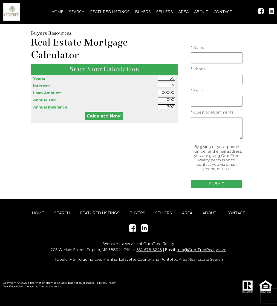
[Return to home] (11, 12)
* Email (197, 91)
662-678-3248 (149, 250)
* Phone (198, 69)
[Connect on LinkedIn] (271, 12)
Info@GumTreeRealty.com (201, 250)
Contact (223, 12)
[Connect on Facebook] (261, 12)
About (201, 12)
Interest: (41, 86)
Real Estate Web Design (18, 286)
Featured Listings (110, 12)
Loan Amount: (47, 93)
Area (183, 12)
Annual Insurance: (50, 107)
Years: (39, 79)
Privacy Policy (106, 282)
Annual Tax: (44, 100)
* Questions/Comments (212, 112)
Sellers (164, 12)
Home (57, 12)
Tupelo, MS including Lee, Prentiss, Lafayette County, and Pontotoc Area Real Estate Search (138, 259)
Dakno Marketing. (51, 286)
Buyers (143, 12)
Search (77, 12)
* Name (197, 47)
